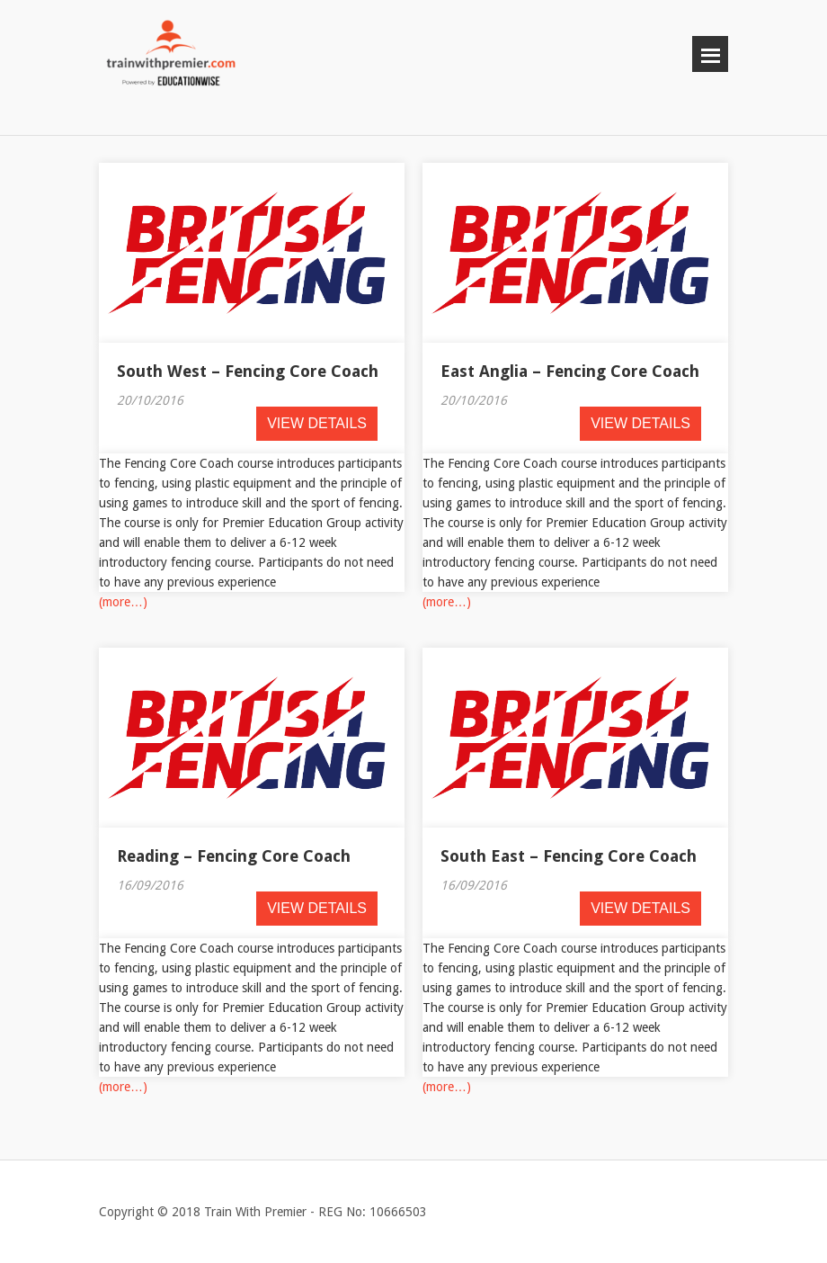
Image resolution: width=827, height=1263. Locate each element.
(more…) (123, 602)
